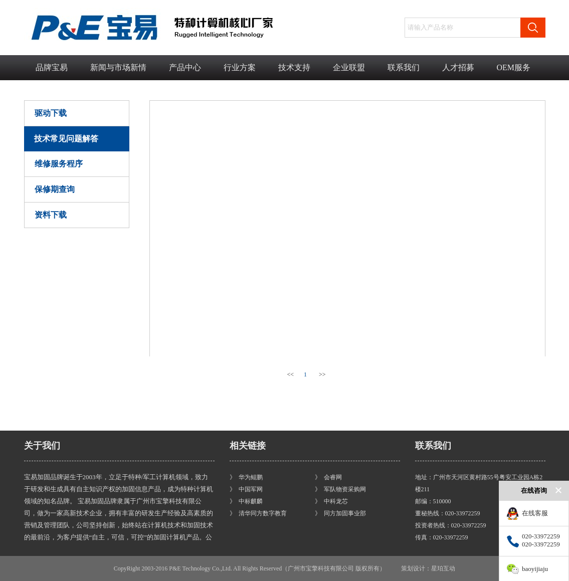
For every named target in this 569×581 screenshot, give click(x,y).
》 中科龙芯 (331, 501)
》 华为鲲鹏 (246, 477)
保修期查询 (55, 189)
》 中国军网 (246, 489)
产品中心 (185, 67)
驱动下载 (51, 113)
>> (322, 374)
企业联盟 (349, 67)
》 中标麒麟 (246, 501)
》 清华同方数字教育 (258, 513)
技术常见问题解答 (66, 138)
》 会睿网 (328, 477)
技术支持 (294, 67)
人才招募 (458, 67)
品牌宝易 (52, 67)
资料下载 (51, 215)
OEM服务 (514, 67)
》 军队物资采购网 (340, 489)
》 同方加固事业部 (340, 513)
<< (290, 374)
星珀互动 (443, 568)
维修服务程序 (59, 163)
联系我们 (404, 67)
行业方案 (240, 67)
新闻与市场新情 (118, 67)
